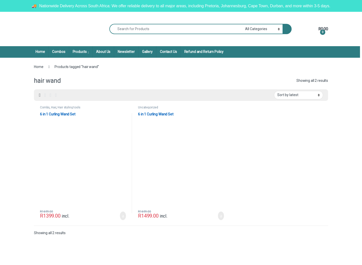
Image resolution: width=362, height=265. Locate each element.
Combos (58, 52)
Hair (53, 107)
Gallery (147, 52)
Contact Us (168, 52)
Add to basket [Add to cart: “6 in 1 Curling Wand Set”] (123, 216)
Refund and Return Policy (204, 52)
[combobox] (175, 29)
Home (40, 52)
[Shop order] (298, 95)
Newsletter (126, 52)
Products (80, 52)
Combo (45, 107)
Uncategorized (148, 107)
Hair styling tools (69, 107)
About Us (103, 52)
